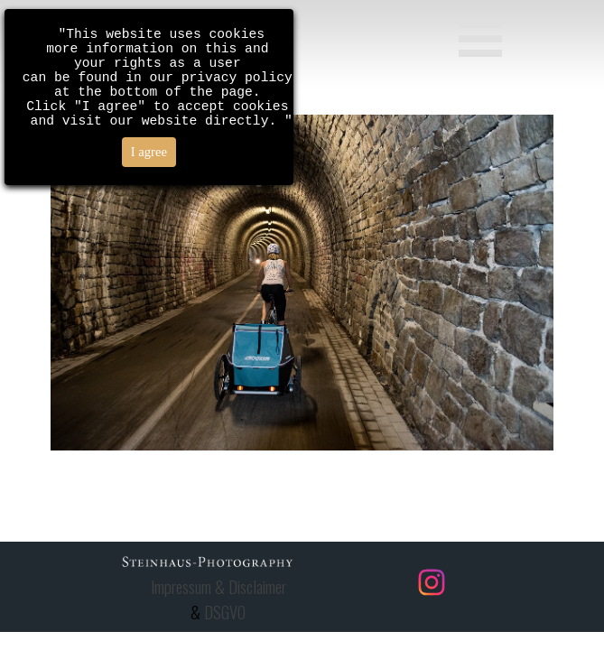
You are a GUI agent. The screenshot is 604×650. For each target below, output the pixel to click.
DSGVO (225, 611)
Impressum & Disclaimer (218, 586)
